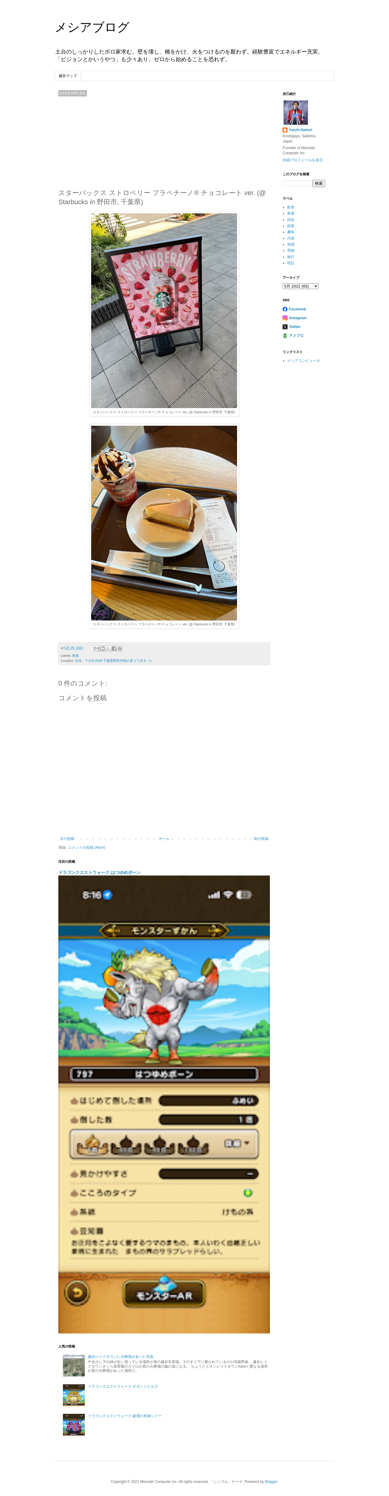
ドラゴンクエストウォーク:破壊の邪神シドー (125, 1416)
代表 (290, 238)
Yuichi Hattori (300, 130)
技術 (290, 220)
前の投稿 (261, 839)
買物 (290, 250)
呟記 (290, 263)
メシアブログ (92, 27)
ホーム (164, 839)
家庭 (290, 213)
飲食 (75, 655)
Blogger (271, 1482)
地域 (290, 244)
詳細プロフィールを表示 (303, 160)
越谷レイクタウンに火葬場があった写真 (120, 1356)
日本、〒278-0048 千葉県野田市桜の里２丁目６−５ (113, 660)
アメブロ (296, 336)
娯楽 (290, 226)
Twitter (295, 327)
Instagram (297, 318)
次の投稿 (67, 839)
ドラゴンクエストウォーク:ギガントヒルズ (123, 1386)
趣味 (290, 232)
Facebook (297, 309)
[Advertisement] (164, 141)
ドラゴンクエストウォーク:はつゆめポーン (99, 872)
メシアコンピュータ (303, 360)
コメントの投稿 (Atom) (86, 847)
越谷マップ (68, 76)
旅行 (290, 257)
